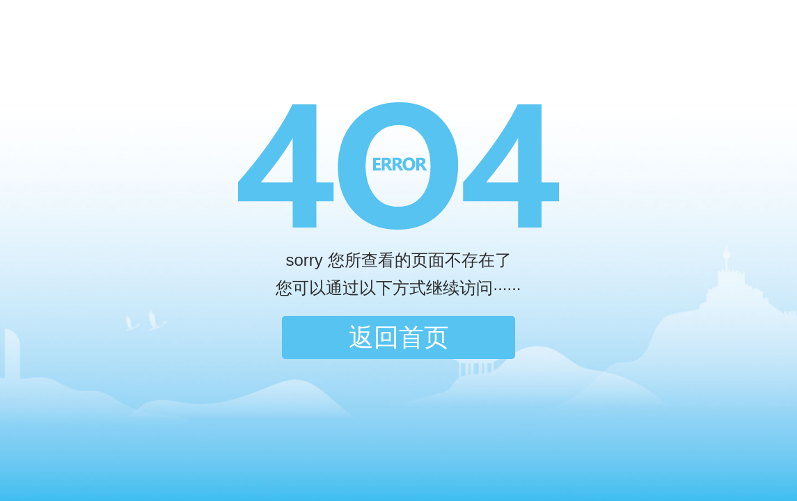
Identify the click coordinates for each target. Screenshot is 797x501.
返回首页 (399, 337)
